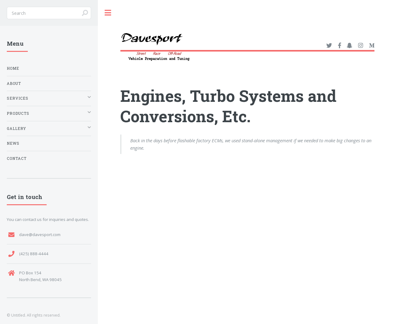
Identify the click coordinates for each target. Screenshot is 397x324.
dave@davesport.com (40, 234)
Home (13, 68)
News (13, 143)
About (14, 83)
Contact (17, 158)
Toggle (108, 13)
